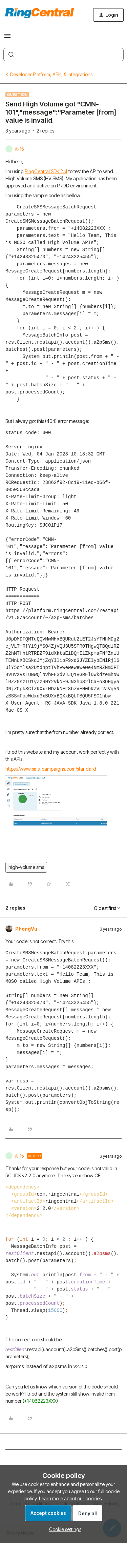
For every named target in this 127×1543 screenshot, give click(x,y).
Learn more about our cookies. (71, 1498)
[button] (7, 38)
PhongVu (26, 929)
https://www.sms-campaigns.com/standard (50, 769)
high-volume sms (26, 867)
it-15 (19, 149)
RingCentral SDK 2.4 (46, 171)
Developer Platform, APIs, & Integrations (51, 74)
